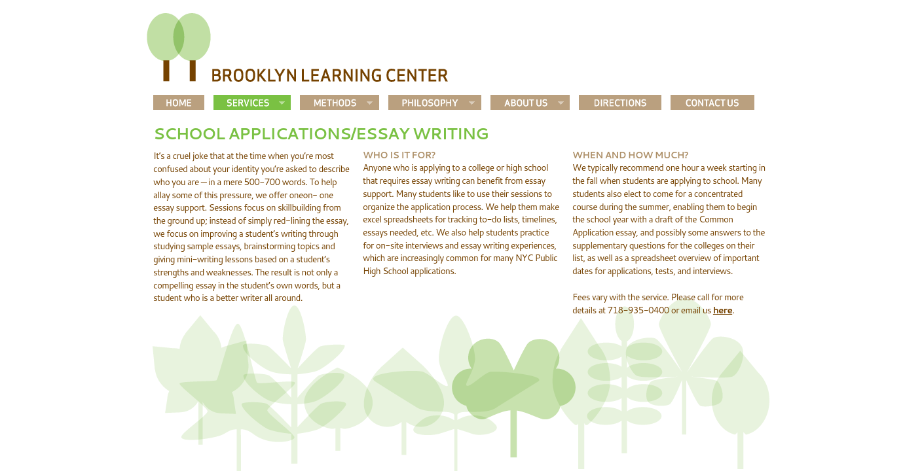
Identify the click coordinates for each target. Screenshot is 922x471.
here (722, 310)
